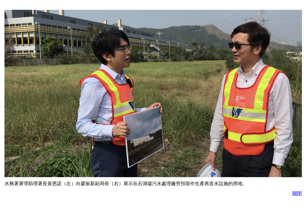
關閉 (297, 193)
